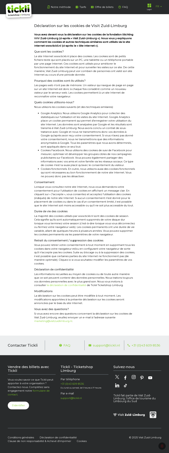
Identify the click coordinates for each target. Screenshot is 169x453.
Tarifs (81, 7)
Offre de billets (102, 7)
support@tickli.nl (104, 345)
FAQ (123, 7)
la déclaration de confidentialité (66, 285)
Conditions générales (21, 437)
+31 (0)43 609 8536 (144, 345)
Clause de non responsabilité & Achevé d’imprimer (39, 441)
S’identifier (18, 405)
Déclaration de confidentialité (58, 437)
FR (158, 6)
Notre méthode (59, 7)
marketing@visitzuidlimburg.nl (53, 321)
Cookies (82, 441)
